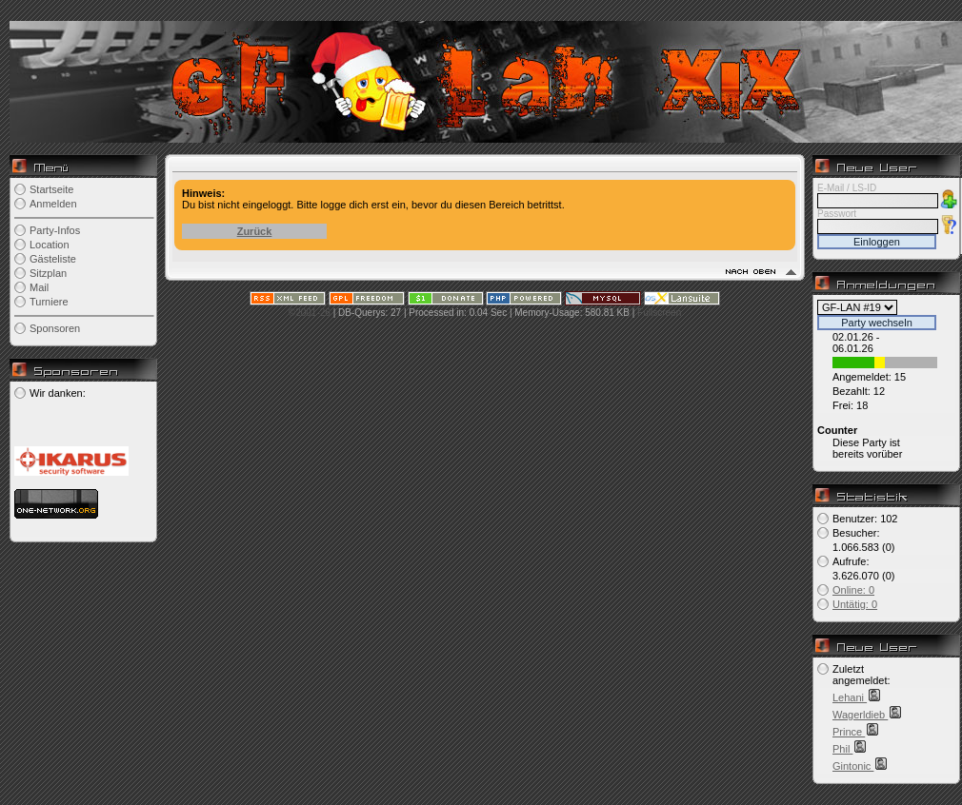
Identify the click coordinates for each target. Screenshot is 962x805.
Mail (39, 287)
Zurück (254, 231)
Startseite (51, 189)
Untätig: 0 (854, 604)
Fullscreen (659, 312)
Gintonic (852, 766)
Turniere (49, 301)
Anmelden (53, 203)
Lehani (849, 697)
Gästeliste (53, 259)
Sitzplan (48, 273)
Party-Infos (55, 230)
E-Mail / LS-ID (846, 188)
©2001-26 (310, 312)
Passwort (836, 213)
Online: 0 (853, 590)
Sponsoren (55, 328)
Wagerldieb (860, 714)
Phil (842, 749)
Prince (848, 731)
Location (50, 244)
